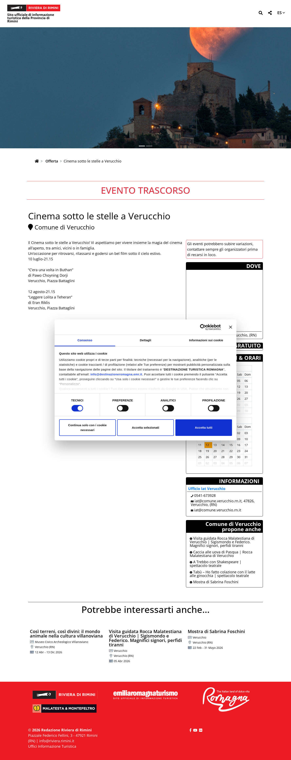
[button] (261, 13)
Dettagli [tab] (145, 340)
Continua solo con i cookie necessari (87, 427)
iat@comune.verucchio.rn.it (217, 510)
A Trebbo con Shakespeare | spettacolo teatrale (215, 563)
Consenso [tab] (84, 340)
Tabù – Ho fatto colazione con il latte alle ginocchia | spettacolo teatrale (222, 573)
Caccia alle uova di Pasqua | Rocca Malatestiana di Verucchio (221, 553)
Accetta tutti (203, 427)
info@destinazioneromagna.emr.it (116, 374)
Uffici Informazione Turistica (52, 746)
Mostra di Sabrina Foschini (214, 582)
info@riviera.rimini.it (56, 740)
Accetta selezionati (145, 427)
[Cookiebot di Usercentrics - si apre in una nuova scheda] (203, 327)
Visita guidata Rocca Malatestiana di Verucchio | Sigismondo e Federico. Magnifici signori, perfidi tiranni (222, 541)
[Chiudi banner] (230, 327)
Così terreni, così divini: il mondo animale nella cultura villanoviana (66, 633)
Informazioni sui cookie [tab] (206, 340)
